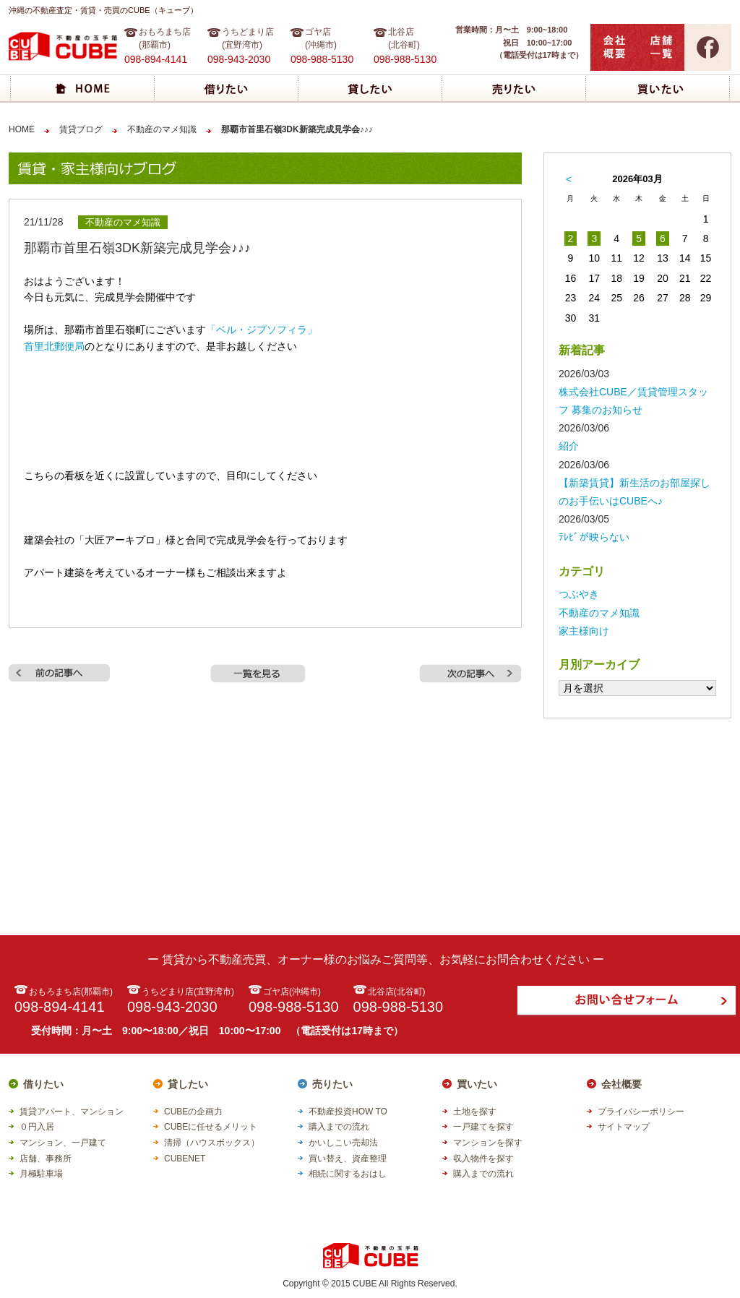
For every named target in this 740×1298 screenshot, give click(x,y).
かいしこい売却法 (343, 1143)
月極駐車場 (41, 1174)
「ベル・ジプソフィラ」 (261, 329)
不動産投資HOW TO (348, 1111)
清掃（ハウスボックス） (211, 1143)
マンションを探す (487, 1143)
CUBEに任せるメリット (210, 1127)
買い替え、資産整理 (348, 1158)
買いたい (477, 1084)
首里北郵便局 (54, 346)
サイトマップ (624, 1127)
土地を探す (474, 1111)
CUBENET (184, 1158)
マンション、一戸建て (63, 1143)
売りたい (332, 1084)
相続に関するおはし (348, 1174)
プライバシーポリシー (641, 1111)
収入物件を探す (483, 1158)
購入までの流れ (339, 1127)
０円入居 (37, 1127)
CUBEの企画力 (193, 1111)
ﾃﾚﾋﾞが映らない (594, 537)
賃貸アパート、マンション (72, 1111)
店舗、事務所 (46, 1158)
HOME (22, 129)
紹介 (569, 446)
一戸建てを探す (483, 1127)
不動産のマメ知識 (162, 129)
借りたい (43, 1084)
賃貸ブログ (81, 129)
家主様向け (584, 631)
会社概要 (621, 1084)
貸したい (188, 1084)
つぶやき (579, 594)
